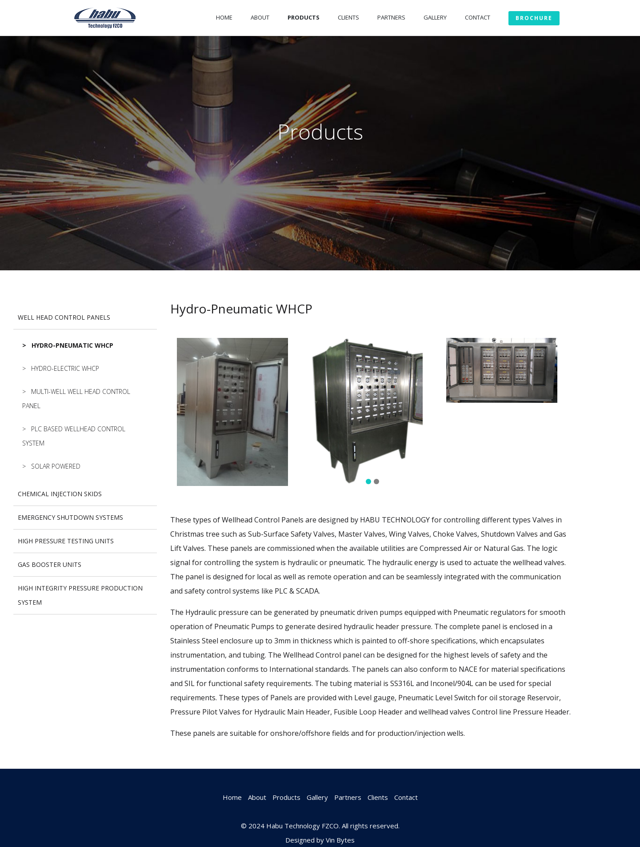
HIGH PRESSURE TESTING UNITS (66, 541)
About (260, 17)
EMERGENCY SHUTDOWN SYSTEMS (70, 517)
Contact (477, 17)
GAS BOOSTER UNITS (49, 564)
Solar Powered (55, 466)
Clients (348, 17)
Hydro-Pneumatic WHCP (72, 345)
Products (304, 17)
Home (224, 17)
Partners (391, 17)
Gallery (435, 17)
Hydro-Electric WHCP (65, 368)
